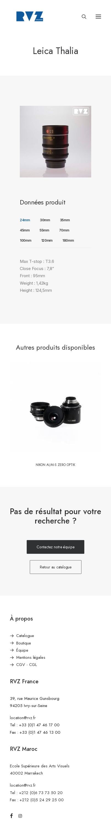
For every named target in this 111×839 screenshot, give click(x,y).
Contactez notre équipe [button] (55, 547)
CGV (20, 665)
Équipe (22, 650)
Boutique (23, 643)
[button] (98, 16)
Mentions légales (30, 657)
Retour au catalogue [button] (55, 567)
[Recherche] (82, 16)
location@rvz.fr (23, 718)
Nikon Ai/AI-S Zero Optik (55, 464)
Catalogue (25, 636)
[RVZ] (29, 16)
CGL (33, 665)
